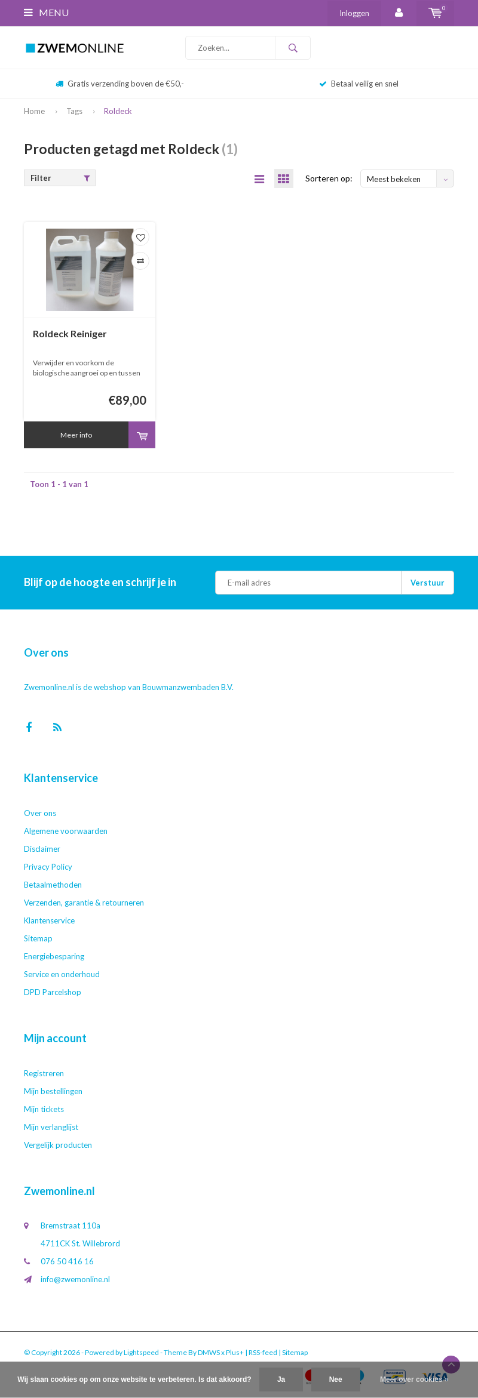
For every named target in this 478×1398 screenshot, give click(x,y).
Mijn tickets (44, 1109)
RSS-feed (263, 1352)
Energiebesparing (54, 957)
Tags (74, 111)
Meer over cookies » (414, 1379)
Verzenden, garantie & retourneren (84, 903)
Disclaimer (42, 849)
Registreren (44, 1074)
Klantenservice (49, 921)
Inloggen (354, 13)
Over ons (40, 813)
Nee (335, 1379)
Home (34, 111)
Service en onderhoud (62, 975)
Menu (46, 12)
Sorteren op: (329, 179)
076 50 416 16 (67, 1262)
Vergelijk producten (58, 1145)
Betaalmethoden (53, 885)
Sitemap (38, 939)
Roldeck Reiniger (70, 334)
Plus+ (235, 1352)
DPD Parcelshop (52, 992)
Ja (281, 1379)
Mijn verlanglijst (51, 1127)
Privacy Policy (48, 867)
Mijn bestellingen (53, 1092)
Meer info (76, 435)
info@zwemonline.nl (75, 1280)
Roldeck (118, 111)
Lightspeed (141, 1352)
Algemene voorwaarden (66, 831)
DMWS (209, 1352)
